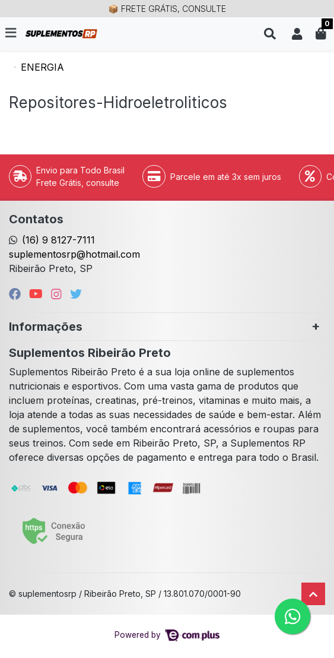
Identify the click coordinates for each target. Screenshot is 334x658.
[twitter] (76, 294)
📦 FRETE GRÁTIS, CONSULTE (166, 9)
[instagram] (58, 294)
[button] (297, 34)
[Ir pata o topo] (313, 594)
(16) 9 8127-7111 (58, 240)
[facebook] (16, 294)
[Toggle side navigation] (11, 33)
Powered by (167, 635)
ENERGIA (42, 67)
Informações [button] (45, 326)
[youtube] (37, 294)
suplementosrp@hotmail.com (74, 254)
